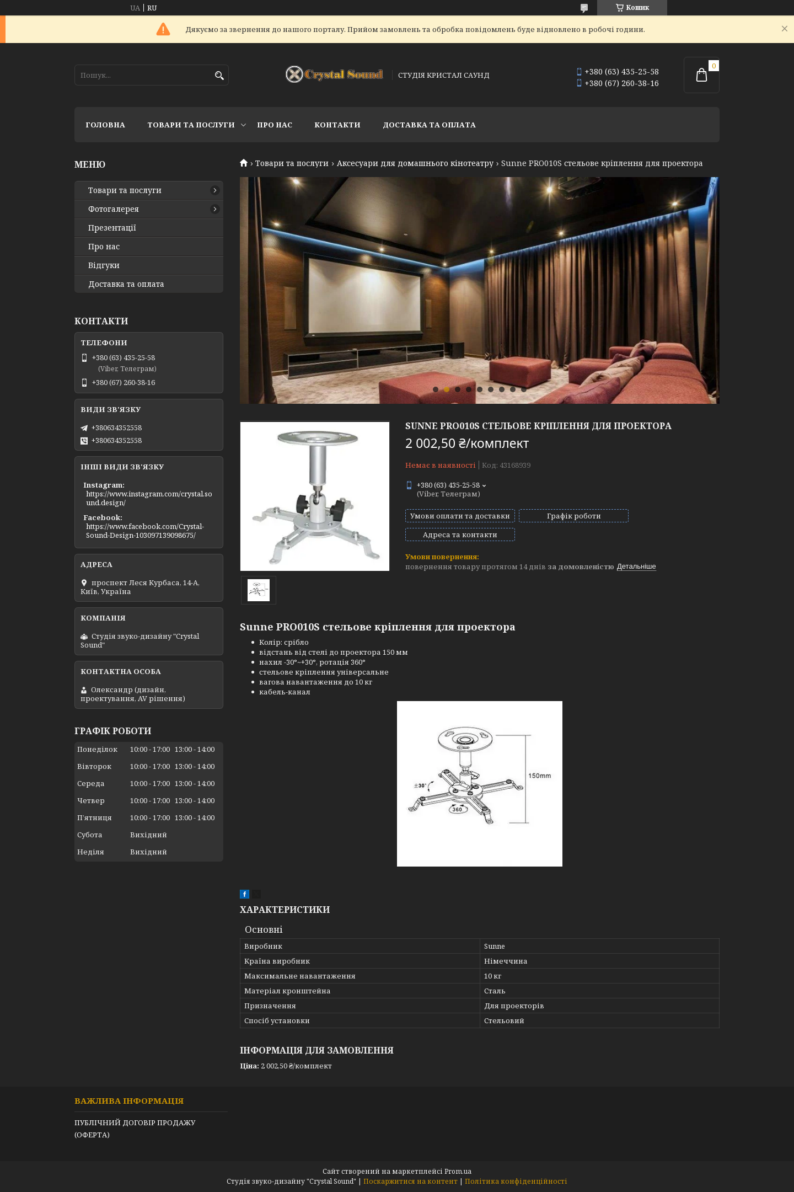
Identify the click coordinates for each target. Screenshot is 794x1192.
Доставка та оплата (429, 125)
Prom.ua (457, 1171)
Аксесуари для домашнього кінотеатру (415, 163)
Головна (105, 125)
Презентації (112, 228)
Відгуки (104, 265)
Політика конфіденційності (516, 1181)
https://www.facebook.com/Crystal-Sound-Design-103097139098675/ (145, 530)
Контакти (337, 125)
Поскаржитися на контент (410, 1181)
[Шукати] (219, 75)
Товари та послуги (191, 125)
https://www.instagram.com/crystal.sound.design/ (149, 498)
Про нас (274, 125)
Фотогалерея (113, 209)
